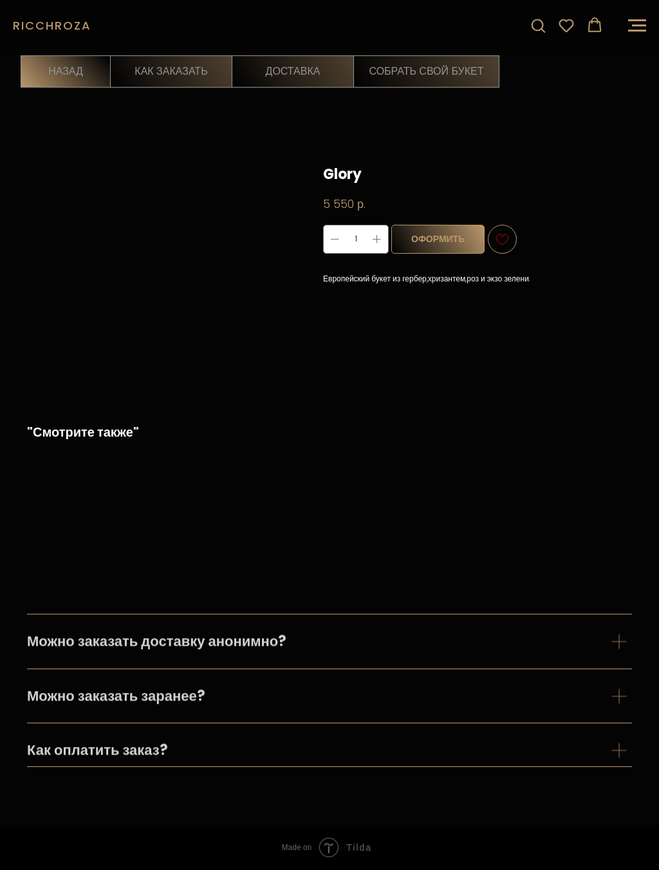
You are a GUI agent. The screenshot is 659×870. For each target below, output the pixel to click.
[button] (538, 25)
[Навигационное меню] (637, 25)
